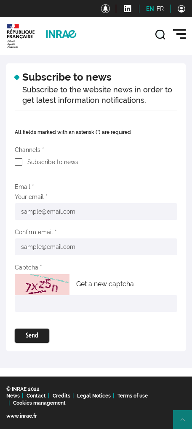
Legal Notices (94, 396)
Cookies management (39, 403)
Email (22, 186)
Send (32, 335)
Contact (36, 396)
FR (160, 8)
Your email (29, 197)
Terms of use (132, 396)
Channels (27, 149)
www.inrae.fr (21, 416)
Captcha (26, 267)
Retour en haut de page (186, 423)
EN (150, 8)
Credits (61, 396)
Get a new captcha (105, 284)
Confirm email (34, 232)
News (13, 396)
